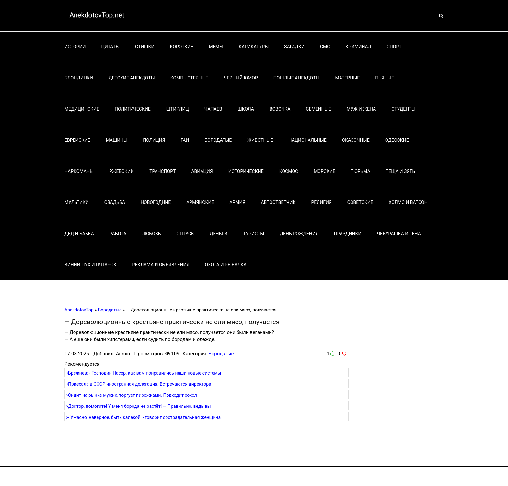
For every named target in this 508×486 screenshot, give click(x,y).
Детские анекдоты (132, 77)
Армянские (200, 202)
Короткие (181, 46)
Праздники (348, 233)
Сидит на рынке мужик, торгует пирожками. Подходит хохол (131, 395)
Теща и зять (400, 171)
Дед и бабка (79, 233)
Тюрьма (360, 171)
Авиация (202, 171)
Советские (360, 202)
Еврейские (77, 140)
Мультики (76, 202)
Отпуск (185, 233)
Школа (245, 109)
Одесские (397, 140)
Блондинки (78, 77)
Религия (321, 202)
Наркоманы (79, 171)
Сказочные (356, 140)
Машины (117, 140)
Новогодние (156, 202)
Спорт (394, 46)
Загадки (294, 46)
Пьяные (384, 77)
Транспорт (162, 171)
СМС (325, 46)
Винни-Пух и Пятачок (90, 264)
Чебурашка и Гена (399, 233)
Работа (118, 233)
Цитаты (110, 46)
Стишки (144, 46)
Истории (75, 46)
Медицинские (81, 109)
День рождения (299, 233)
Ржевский (121, 171)
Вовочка (280, 109)
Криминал (358, 46)
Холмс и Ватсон (408, 202)
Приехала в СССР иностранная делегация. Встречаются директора (138, 384)
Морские (324, 171)
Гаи (185, 140)
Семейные (318, 109)
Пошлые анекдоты (296, 77)
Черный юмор (241, 77)
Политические (133, 109)
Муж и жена (361, 109)
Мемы (216, 46)
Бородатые (218, 140)
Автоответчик (278, 202)
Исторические (246, 171)
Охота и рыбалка (225, 264)
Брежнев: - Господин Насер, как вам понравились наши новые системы (143, 373)
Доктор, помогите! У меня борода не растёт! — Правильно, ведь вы (138, 406)
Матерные (347, 77)
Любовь (151, 233)
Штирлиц (177, 109)
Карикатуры (254, 46)
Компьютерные (189, 77)
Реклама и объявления (161, 264)
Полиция (154, 140)
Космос (288, 171)
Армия (237, 202)
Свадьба (114, 202)
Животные (260, 140)
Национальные (308, 140)
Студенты (403, 109)
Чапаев (213, 109)
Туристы (253, 233)
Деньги (218, 233)
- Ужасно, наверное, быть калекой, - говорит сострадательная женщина (143, 417)
